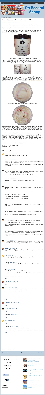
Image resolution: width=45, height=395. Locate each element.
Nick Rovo (6, 169)
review (16, 22)
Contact (37, 3)
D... (5, 255)
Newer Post (5, 352)
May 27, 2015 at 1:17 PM (13, 308)
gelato (11, 22)
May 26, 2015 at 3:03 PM (13, 240)
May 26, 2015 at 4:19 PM (14, 248)
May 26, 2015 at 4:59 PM (10, 255)
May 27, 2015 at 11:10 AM (13, 287)
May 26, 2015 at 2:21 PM (12, 230)
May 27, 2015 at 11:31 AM (14, 302)
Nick (13, 22)
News (30, 3)
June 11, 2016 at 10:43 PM (13, 326)
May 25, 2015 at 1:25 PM (13, 159)
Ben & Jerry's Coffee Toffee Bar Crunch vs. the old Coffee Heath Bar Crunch (35, 371)
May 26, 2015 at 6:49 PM (13, 262)
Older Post (40, 352)
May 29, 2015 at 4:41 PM (11, 320)
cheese (6, 22)
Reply (6, 156)
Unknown (6, 153)
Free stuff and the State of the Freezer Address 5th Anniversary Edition (34, 360)
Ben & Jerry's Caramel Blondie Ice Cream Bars (34, 386)
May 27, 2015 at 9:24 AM (14, 281)
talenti (19, 22)
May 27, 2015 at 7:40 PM (13, 314)
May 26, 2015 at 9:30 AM (13, 219)
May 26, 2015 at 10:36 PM (12, 269)
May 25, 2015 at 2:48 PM (13, 169)
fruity (8, 22)
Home (4, 3)
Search (11, 3)
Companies (21, 3)
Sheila (6, 320)
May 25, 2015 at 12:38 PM (12, 153)
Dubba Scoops (7, 248)
